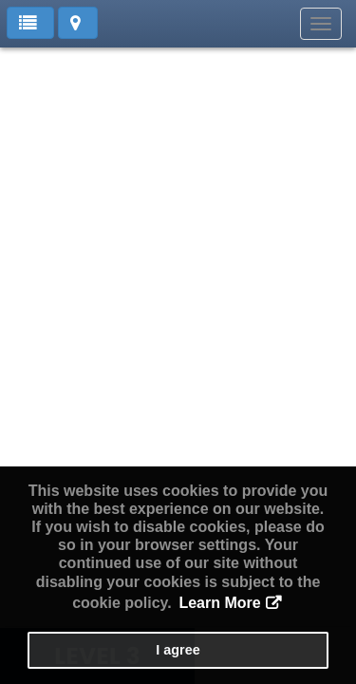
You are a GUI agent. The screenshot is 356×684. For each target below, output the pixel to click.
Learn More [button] (219, 603)
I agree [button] (177, 649)
